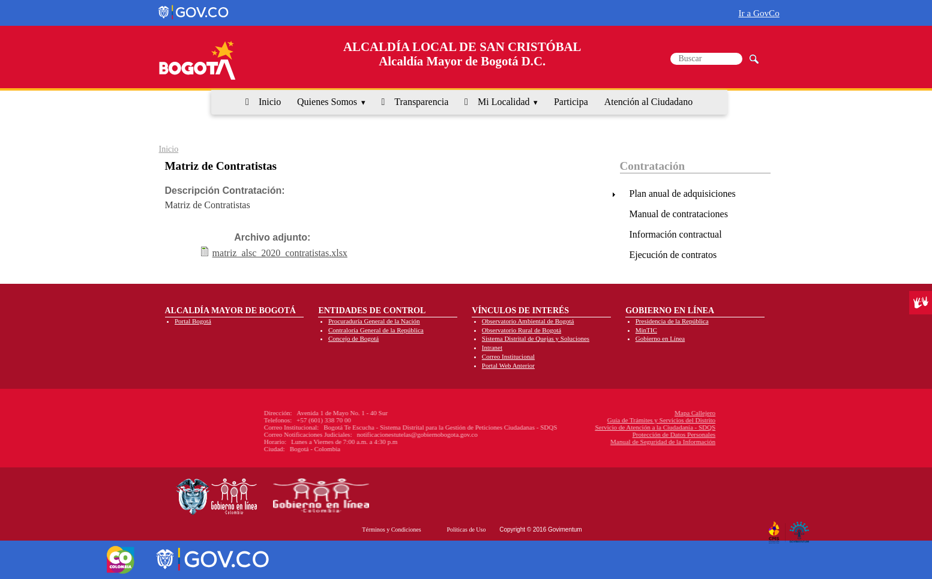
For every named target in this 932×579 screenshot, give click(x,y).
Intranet (492, 347)
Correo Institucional (508, 356)
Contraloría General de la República (376, 330)
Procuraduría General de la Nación (374, 321)
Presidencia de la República (672, 321)
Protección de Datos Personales (594, 434)
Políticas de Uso (466, 529)
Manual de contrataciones (679, 214)
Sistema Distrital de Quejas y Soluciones (535, 338)
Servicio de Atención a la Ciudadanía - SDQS (576, 427)
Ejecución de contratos (673, 255)
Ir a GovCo (759, 13)
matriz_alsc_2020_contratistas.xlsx (279, 253)
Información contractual (676, 234)
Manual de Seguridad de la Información (583, 441)
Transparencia (421, 102)
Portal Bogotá (193, 321)
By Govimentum (801, 527)
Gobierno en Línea (660, 338)
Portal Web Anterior (508, 365)
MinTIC (646, 330)
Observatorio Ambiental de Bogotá (528, 321)
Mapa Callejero (615, 412)
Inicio (270, 102)
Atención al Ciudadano (648, 102)
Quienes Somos (327, 102)
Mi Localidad (504, 102)
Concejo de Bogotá (353, 338)
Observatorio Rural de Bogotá (521, 330)
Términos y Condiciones (391, 529)
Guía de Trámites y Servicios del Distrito (582, 420)
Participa (571, 102)
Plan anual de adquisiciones (683, 193)
